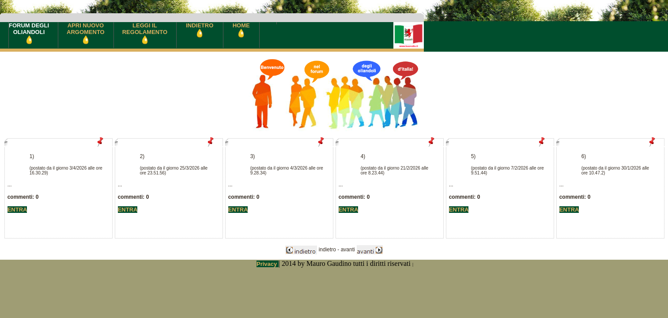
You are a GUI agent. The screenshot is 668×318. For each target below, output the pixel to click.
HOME (241, 29)
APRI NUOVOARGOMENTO (86, 32)
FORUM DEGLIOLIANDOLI (29, 33)
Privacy (268, 264)
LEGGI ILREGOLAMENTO (144, 32)
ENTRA (17, 209)
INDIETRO (199, 29)
